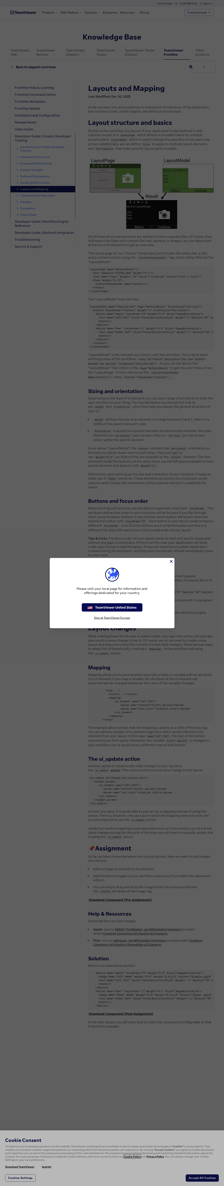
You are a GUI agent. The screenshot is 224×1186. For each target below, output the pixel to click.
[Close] (171, 561)
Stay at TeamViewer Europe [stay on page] (112, 618)
